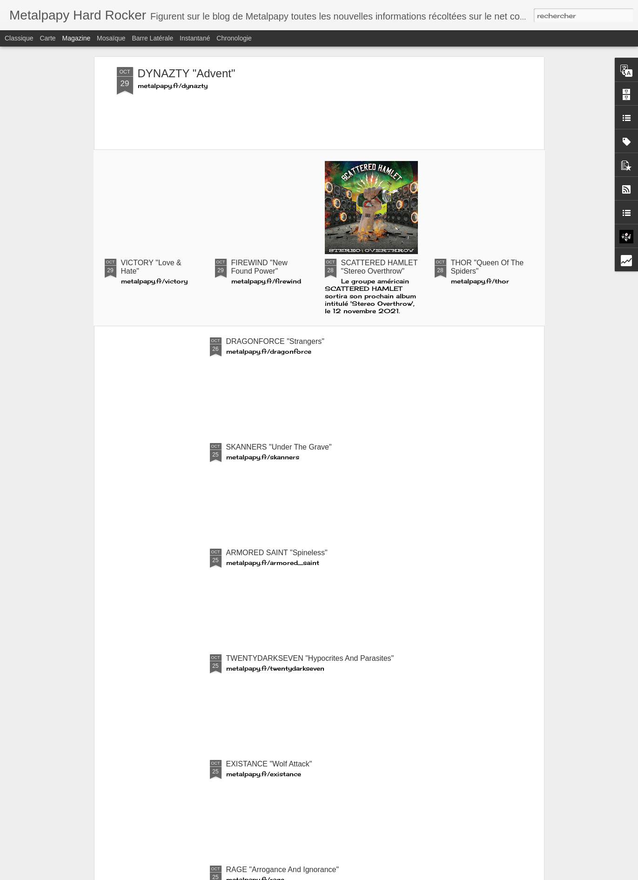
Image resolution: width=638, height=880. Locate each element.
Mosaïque (111, 38)
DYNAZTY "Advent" (186, 73)
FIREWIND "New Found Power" (259, 267)
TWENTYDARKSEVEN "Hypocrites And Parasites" (310, 658)
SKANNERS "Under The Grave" (279, 447)
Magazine (76, 38)
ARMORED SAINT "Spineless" (277, 553)
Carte (47, 38)
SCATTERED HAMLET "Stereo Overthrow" (379, 267)
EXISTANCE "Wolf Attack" (269, 764)
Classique (19, 38)
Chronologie (234, 38)
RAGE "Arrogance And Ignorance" (282, 869)
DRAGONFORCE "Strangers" (275, 341)
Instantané (195, 38)
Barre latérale (152, 38)
